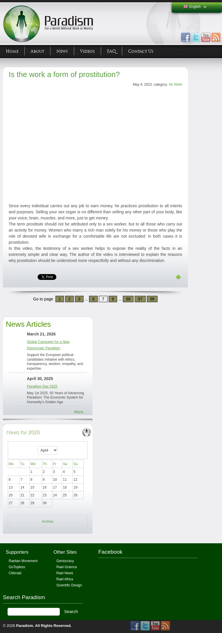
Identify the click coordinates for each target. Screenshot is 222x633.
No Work (175, 84)
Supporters (17, 552)
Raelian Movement (23, 561)
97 (140, 299)
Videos (87, 51)
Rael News (64, 573)
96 (128, 299)
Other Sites (65, 552)
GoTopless (17, 567)
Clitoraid (15, 573)
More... (80, 412)
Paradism (24, 625)
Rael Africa (64, 579)
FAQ (111, 51)
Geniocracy (65, 561)
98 (152, 299)
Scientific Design (69, 585)
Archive (47, 522)
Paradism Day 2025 (42, 386)
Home (12, 51)
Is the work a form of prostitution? (64, 74)
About (37, 51)
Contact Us (140, 51)
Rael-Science (66, 567)
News (62, 51)
